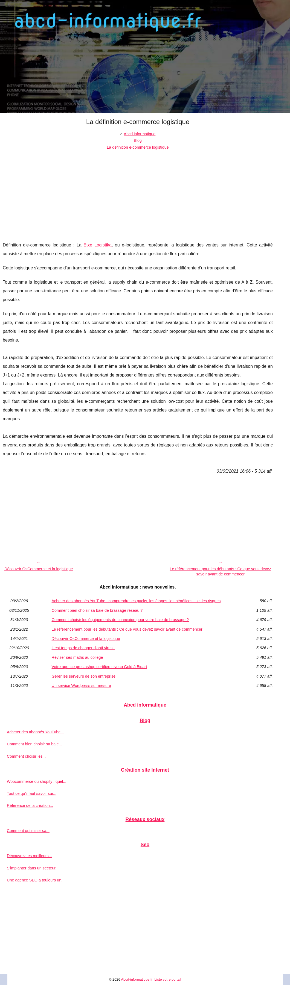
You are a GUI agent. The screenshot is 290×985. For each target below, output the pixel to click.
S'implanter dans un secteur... (33, 868)
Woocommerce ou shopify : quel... (36, 781)
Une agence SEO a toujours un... (36, 880)
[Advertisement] (138, 191)
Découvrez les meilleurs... (29, 856)
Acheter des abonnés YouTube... (35, 732)
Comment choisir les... (26, 756)
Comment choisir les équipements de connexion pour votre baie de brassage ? (120, 620)
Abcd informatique (139, 134)
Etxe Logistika (97, 245)
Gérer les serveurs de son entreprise (84, 676)
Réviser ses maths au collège (77, 657)
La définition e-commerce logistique (138, 147)
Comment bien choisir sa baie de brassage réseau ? (97, 610)
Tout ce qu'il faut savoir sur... (31, 793)
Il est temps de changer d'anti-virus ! (83, 648)
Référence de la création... (30, 805)
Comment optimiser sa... (28, 830)
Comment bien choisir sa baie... (34, 744)
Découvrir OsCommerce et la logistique (38, 569)
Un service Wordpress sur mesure (81, 685)
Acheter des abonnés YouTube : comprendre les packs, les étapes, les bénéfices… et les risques (136, 601)
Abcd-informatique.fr (136, 979)
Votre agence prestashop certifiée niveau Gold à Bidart (99, 667)
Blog (138, 140)
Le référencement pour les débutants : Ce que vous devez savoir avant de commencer (220, 571)
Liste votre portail (167, 979)
